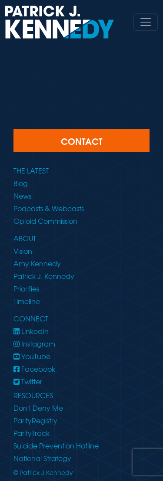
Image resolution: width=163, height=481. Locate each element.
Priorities (26, 289)
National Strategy (42, 458)
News (22, 196)
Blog (20, 183)
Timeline (26, 301)
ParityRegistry (35, 420)
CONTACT (81, 141)
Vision (22, 251)
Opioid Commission (45, 221)
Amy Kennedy (37, 263)
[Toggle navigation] (145, 22)
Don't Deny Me (38, 408)
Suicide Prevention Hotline (56, 446)
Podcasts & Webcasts (48, 208)
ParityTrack (31, 433)
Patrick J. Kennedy (43, 276)
